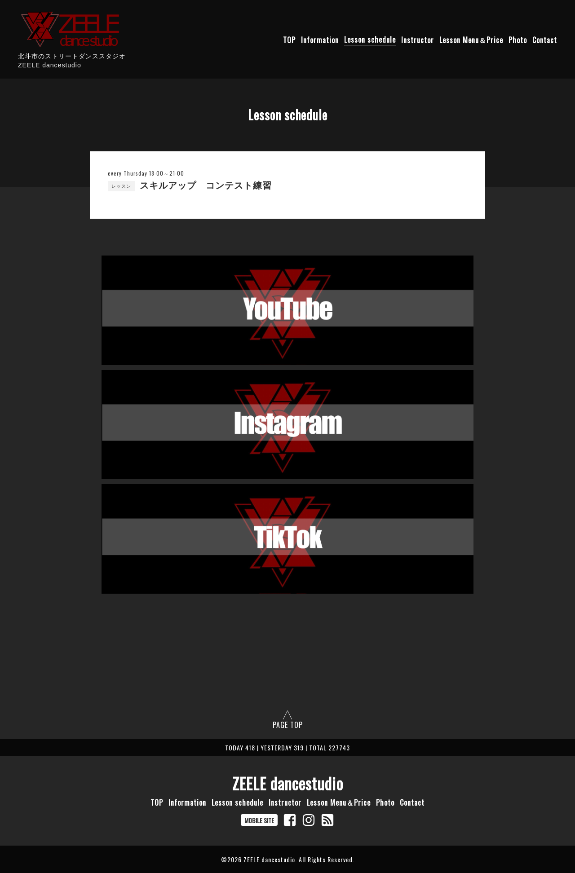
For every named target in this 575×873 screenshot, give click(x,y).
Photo (518, 39)
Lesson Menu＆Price (471, 39)
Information (320, 39)
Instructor (417, 39)
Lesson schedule (370, 39)
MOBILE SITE (259, 820)
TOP (289, 39)
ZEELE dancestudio (287, 783)
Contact (544, 39)
